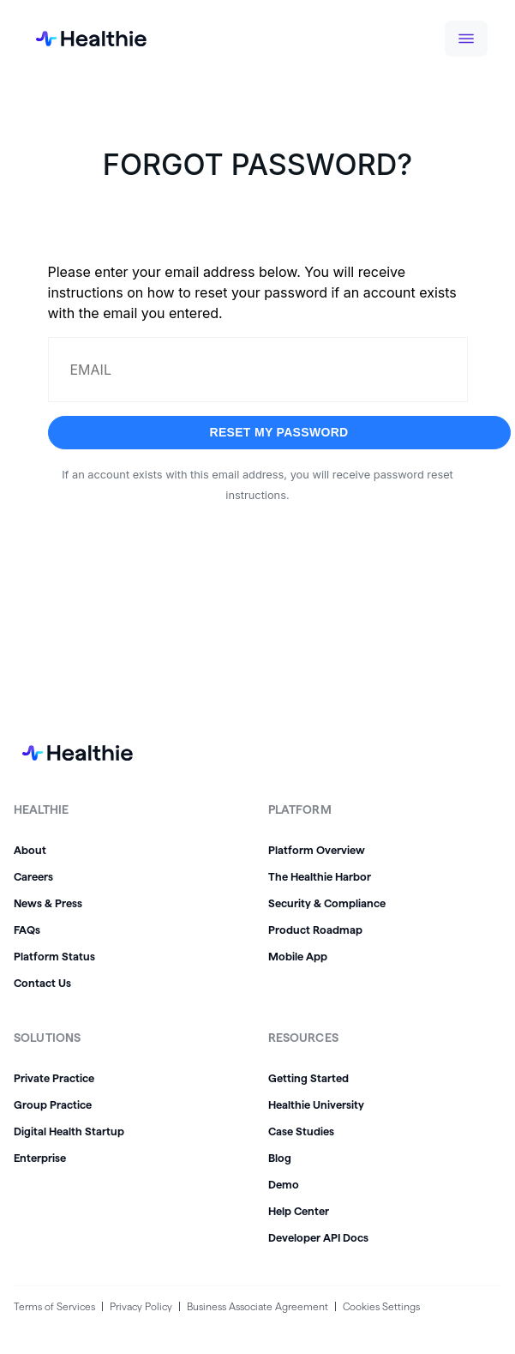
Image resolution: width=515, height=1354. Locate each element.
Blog (279, 1158)
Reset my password (278, 432)
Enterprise (40, 1158)
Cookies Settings (381, 1306)
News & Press (48, 903)
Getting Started (308, 1078)
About (30, 850)
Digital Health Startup (69, 1131)
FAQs (27, 930)
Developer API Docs (318, 1237)
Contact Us (42, 983)
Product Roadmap (315, 930)
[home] (77, 38)
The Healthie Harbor (319, 876)
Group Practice (53, 1104)
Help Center (298, 1211)
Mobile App (297, 956)
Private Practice (54, 1078)
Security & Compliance (327, 903)
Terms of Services (54, 1306)
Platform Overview (316, 850)
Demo (283, 1184)
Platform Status (54, 956)
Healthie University (316, 1104)
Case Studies (301, 1131)
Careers (33, 876)
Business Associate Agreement (257, 1306)
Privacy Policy (141, 1306)
